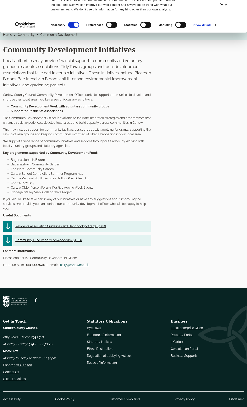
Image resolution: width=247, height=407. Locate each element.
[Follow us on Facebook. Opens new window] (35, 300)
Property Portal (182, 335)
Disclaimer (236, 399)
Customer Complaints (124, 399)
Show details (202, 52)
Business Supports (184, 356)
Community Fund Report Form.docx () (48, 240)
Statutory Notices (99, 342)
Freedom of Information (104, 335)
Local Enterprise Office (187, 328)
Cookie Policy (64, 399)
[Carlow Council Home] (15, 301)
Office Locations (14, 379)
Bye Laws (94, 328)
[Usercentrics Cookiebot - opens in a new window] (25, 53)
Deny (214, 32)
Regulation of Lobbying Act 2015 (110, 356)
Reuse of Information (102, 362)
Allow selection (214, 21)
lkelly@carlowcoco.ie (74, 265)
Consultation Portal (184, 349)
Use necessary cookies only (214, 9)
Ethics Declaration (100, 349)
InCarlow (177, 342)
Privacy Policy (185, 399)
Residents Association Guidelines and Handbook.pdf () (60, 226)
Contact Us (11, 372)
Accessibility (12, 399)
